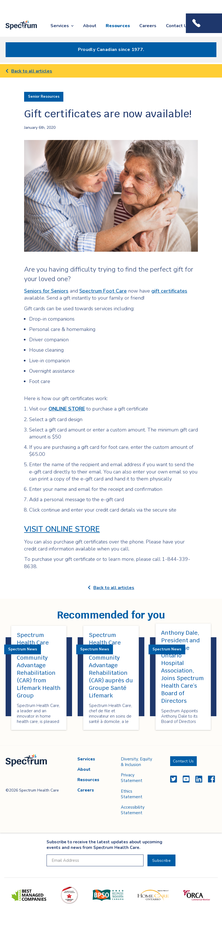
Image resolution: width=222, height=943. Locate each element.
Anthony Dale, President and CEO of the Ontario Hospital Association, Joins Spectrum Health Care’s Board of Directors (182, 666)
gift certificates (169, 291)
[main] (111, 405)
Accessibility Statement (133, 810)
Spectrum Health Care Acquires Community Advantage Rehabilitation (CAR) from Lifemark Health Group (39, 665)
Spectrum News (22, 649)
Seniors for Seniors (46, 291)
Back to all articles (29, 71)
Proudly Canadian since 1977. (111, 49)
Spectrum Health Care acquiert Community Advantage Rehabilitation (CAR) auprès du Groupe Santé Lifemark (111, 665)
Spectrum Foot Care (103, 291)
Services (59, 26)
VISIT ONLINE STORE (62, 529)
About (89, 26)
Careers (147, 26)
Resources (118, 26)
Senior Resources (43, 96)
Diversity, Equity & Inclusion (136, 761)
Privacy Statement (131, 777)
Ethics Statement (131, 794)
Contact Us (177, 26)
